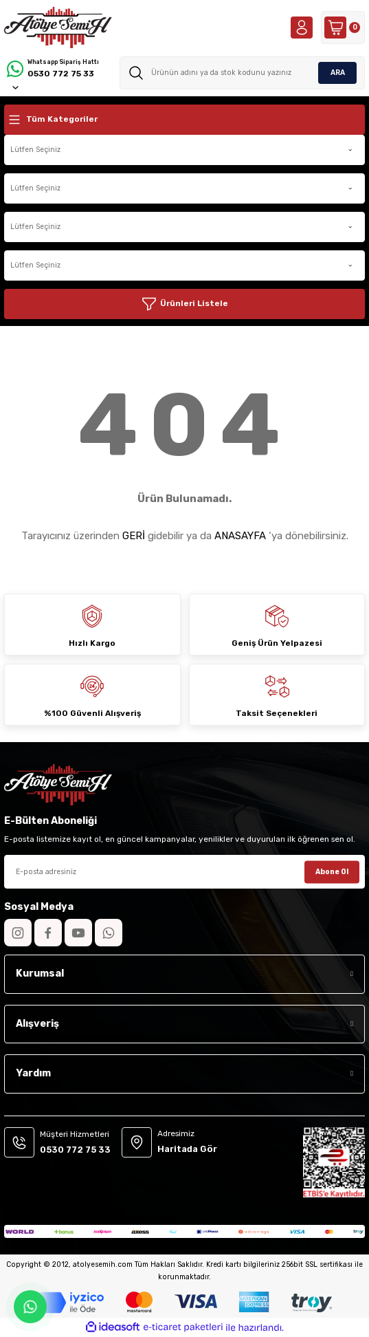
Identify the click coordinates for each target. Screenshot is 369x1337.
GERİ (133, 536)
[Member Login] (302, 28)
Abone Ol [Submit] (331, 871)
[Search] (242, 72)
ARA (338, 72)
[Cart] (343, 27)
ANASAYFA (240, 536)
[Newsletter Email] (184, 872)
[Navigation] (184, 120)
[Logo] (58, 27)
